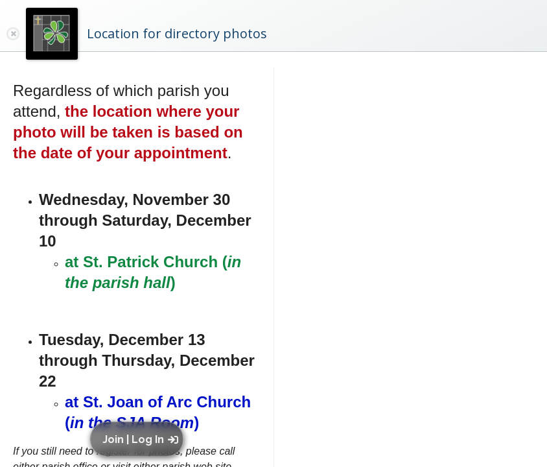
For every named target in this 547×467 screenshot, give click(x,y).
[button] (140, 439)
